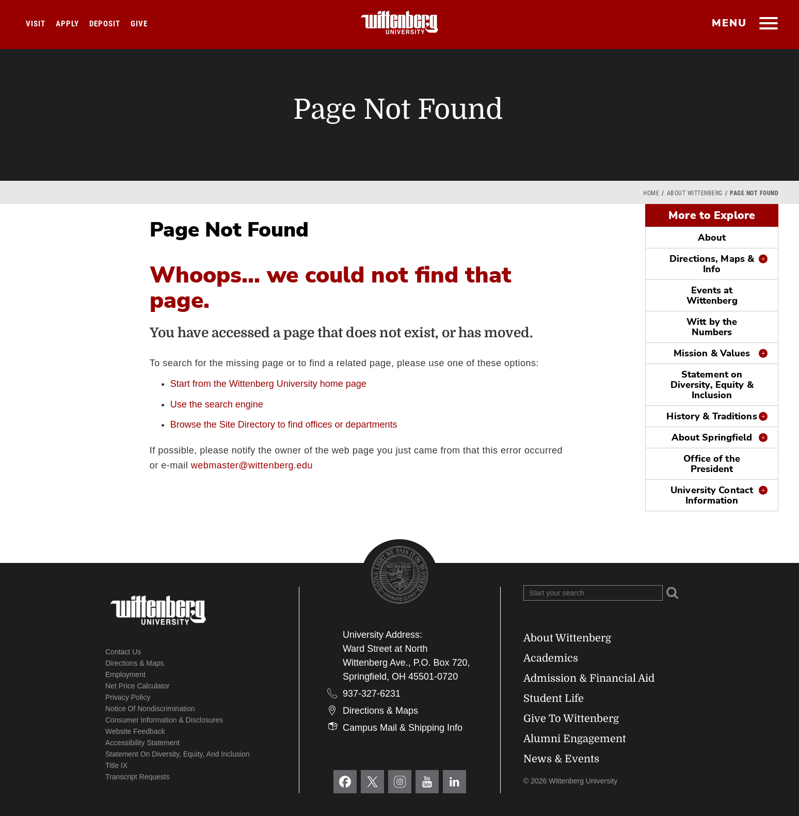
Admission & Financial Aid (588, 678)
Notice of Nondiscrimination (150, 708)
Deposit (104, 23)
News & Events (561, 759)
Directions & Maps (134, 663)
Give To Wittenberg (571, 719)
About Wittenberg (695, 193)
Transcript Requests (137, 777)
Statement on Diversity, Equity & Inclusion (712, 384)
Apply (67, 23)
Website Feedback (135, 731)
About (712, 237)
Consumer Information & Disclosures (164, 720)
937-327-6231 (372, 693)
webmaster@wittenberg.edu (252, 465)
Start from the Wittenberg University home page (268, 384)
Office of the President (711, 463)
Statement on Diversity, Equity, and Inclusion (177, 754)
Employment (125, 674)
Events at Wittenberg (712, 295)
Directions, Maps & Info (711, 264)
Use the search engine (216, 404)
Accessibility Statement (142, 743)
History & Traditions (711, 416)
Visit (35, 23)
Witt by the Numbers (711, 327)
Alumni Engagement (574, 739)
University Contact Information (711, 495)
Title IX (116, 765)
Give (139, 23)
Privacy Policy (127, 697)
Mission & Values (712, 353)
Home (651, 193)
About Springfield (712, 437)
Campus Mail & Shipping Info (402, 728)
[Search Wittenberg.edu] (593, 593)
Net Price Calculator (137, 686)
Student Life (553, 698)
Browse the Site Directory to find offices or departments (283, 424)
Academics (550, 658)
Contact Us (123, 652)
